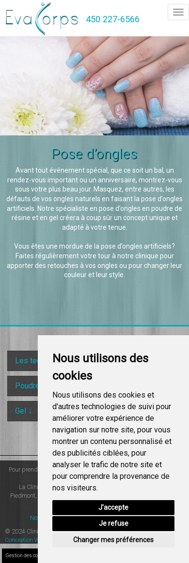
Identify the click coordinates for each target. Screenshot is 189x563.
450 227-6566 (113, 19)
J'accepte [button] (113, 507)
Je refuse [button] (113, 523)
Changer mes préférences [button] (113, 540)
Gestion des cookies (27, 555)
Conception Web (25, 539)
